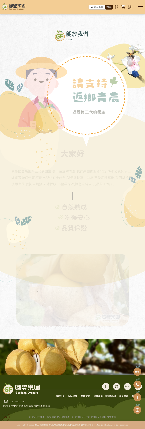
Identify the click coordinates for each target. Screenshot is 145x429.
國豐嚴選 (98, 396)
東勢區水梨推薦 (107, 417)
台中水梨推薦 (90, 417)
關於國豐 (72, 396)
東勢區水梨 (53, 417)
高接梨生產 (110, 396)
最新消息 (60, 396)
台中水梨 (40, 417)
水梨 (31, 417)
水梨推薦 (77, 417)
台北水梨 (65, 417)
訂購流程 (85, 396)
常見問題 (123, 396)
